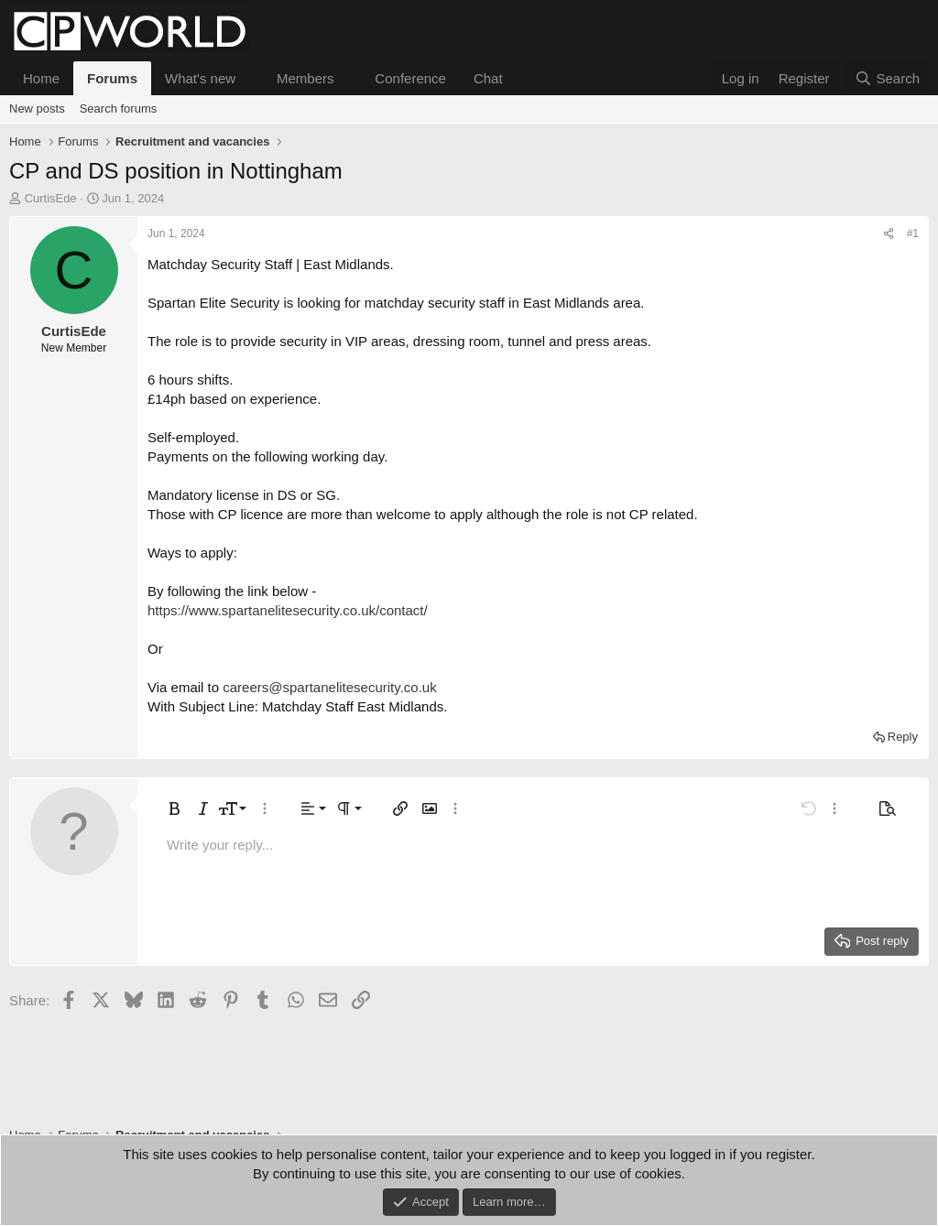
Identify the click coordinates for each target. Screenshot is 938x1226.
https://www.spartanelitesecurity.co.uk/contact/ (287, 610)
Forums (112, 78)
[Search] (887, 78)
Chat (488, 78)
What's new (200, 78)
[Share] (888, 233)
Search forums (119, 108)
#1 (913, 233)
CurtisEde (51, 198)
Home (41, 78)
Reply (903, 736)
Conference (410, 78)
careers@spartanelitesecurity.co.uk (329, 687)
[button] (250, 78)
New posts (37, 108)
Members (305, 78)
